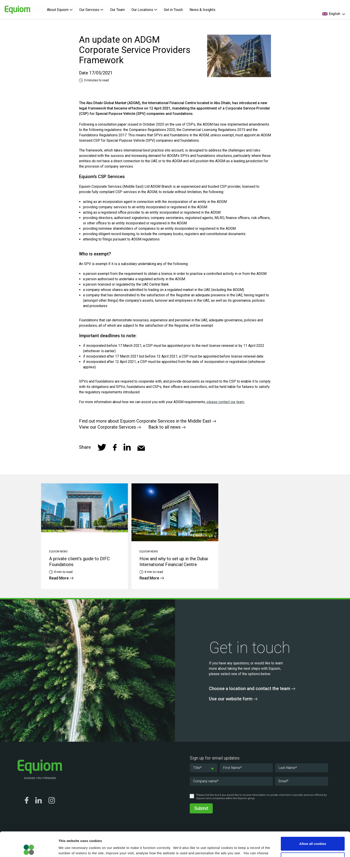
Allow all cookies (312, 819)
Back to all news (166, 427)
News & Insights (202, 10)
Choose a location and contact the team (252, 688)
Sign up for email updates (215, 758)
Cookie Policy (246, 834)
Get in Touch (173, 10)
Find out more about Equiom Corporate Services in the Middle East (147, 421)
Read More (61, 578)
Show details (234, 848)
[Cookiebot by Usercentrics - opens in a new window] (28, 848)
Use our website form (233, 698)
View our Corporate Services (110, 427)
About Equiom (60, 10)
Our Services (91, 10)
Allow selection (312, 834)
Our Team (117, 10)
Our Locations (144, 10)
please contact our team (225, 402)
